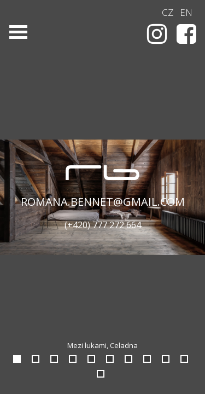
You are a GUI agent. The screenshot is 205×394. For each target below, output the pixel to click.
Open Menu (18, 32)
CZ (167, 12)
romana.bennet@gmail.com (103, 201)
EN (186, 12)
